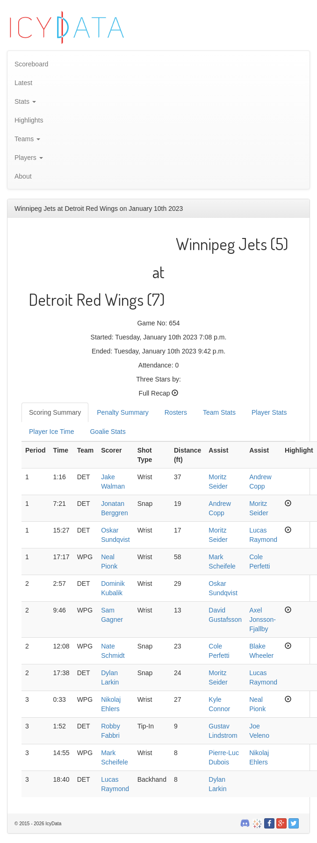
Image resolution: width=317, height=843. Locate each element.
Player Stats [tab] (269, 412)
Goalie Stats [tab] (107, 431)
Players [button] (28, 157)
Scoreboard (31, 64)
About (23, 176)
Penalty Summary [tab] (122, 412)
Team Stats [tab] (219, 412)
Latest (23, 82)
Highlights (28, 120)
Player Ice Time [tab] (51, 431)
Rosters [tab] (176, 412)
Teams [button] (27, 139)
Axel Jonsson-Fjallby (262, 619)
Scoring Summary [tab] (55, 412)
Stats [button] (25, 101)
